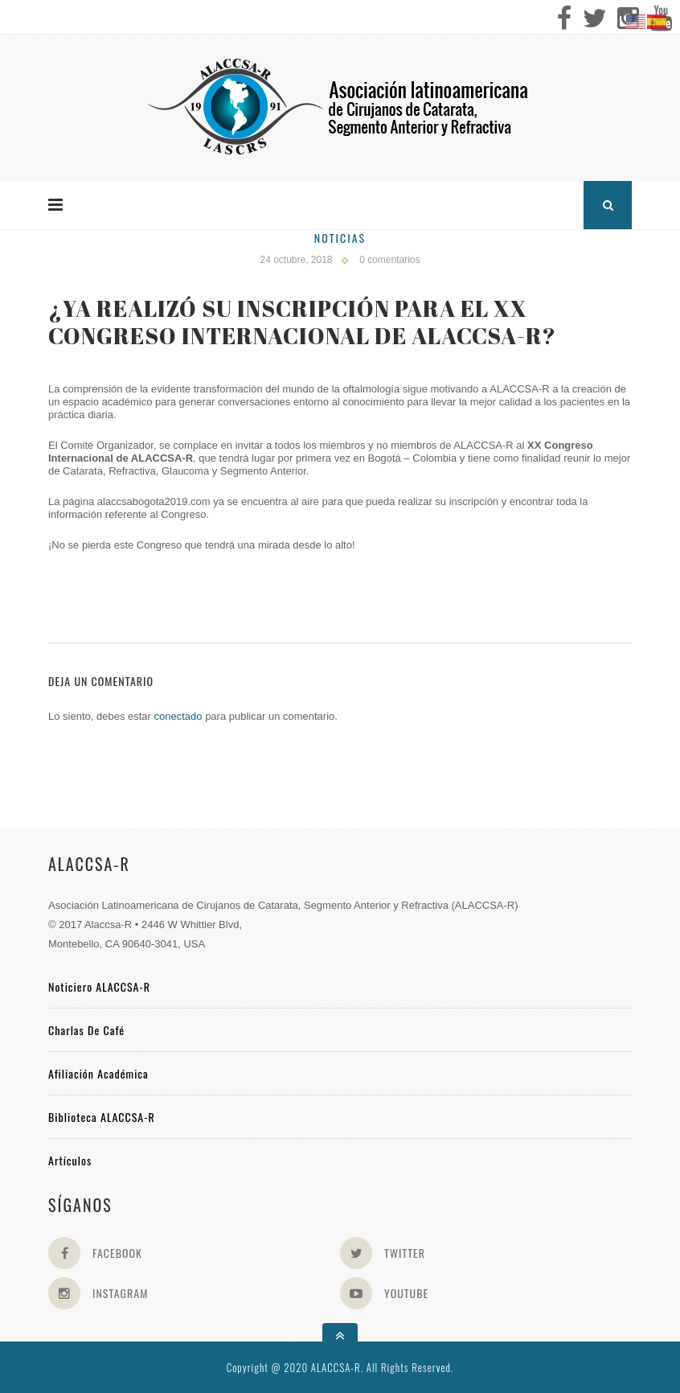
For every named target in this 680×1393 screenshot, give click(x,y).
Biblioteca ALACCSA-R (101, 1116)
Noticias (340, 237)
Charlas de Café (86, 1029)
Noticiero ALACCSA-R (99, 986)
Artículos (70, 1160)
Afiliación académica (98, 1073)
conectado (178, 716)
